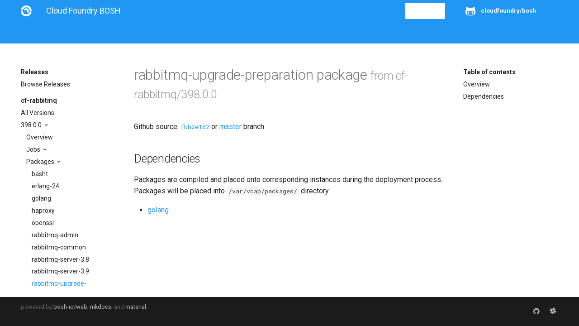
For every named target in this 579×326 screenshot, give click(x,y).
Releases (220, 32)
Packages (41, 161)
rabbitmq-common (59, 247)
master (230, 126)
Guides (103, 32)
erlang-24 (45, 186)
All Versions (37, 112)
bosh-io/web (70, 306)
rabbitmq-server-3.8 (60, 259)
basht (40, 173)
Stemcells (180, 32)
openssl (43, 222)
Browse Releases (45, 84)
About (29, 32)
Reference (139, 32)
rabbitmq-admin (55, 235)
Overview (39, 137)
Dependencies (483, 96)
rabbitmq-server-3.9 (60, 271)
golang (41, 198)
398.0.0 (32, 125)
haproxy (43, 210)
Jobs (34, 149)
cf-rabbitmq (39, 100)
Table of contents (489, 72)
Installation (65, 32)
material (135, 306)
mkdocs (100, 306)
